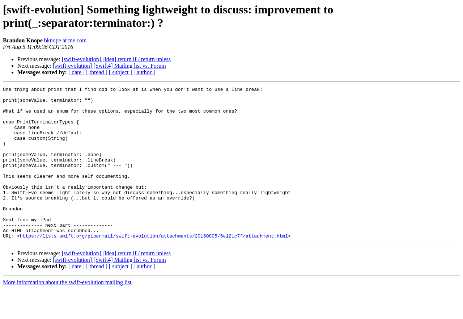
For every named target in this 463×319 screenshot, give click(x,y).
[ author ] (144, 72)
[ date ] (76, 72)
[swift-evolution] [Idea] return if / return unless (116, 59)
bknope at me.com (65, 40)
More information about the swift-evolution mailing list (67, 313)
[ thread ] (96, 72)
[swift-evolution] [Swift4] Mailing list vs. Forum (109, 66)
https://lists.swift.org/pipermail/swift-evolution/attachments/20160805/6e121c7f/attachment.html (154, 266)
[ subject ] (120, 72)
